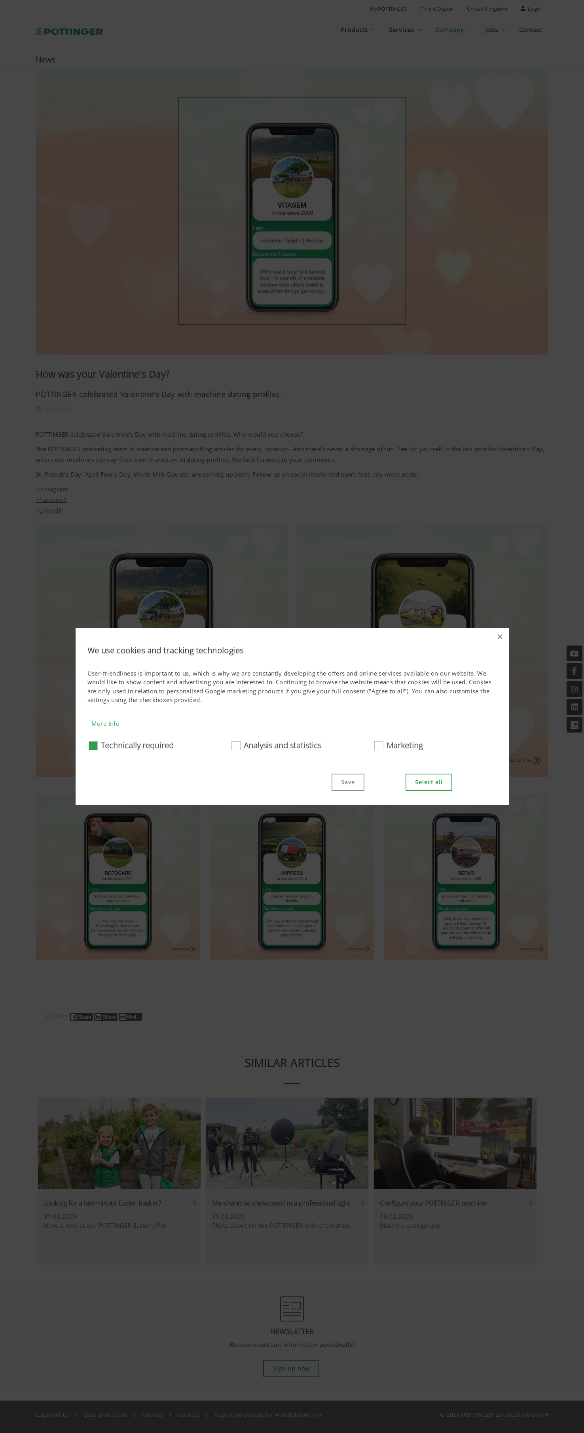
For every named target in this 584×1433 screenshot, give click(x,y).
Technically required (137, 745)
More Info (105, 723)
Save (348, 782)
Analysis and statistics (282, 745)
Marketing (405, 745)
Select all (429, 782)
